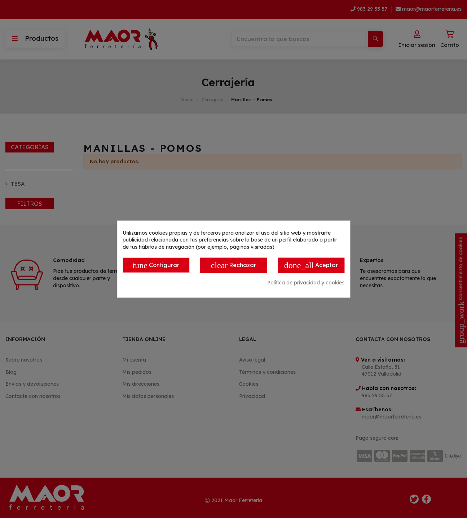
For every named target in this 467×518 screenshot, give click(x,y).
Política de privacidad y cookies (305, 282)
